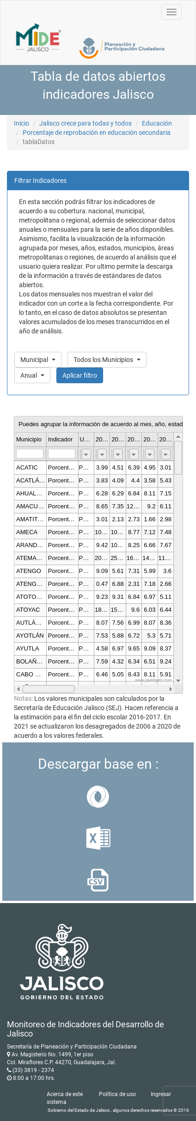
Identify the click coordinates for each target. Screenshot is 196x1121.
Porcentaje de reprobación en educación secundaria (97, 132)
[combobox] (86, 454)
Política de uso (117, 1094)
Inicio (21, 123)
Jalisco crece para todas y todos (85, 123)
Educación (157, 123)
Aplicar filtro (79, 375)
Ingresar (161, 1094)
